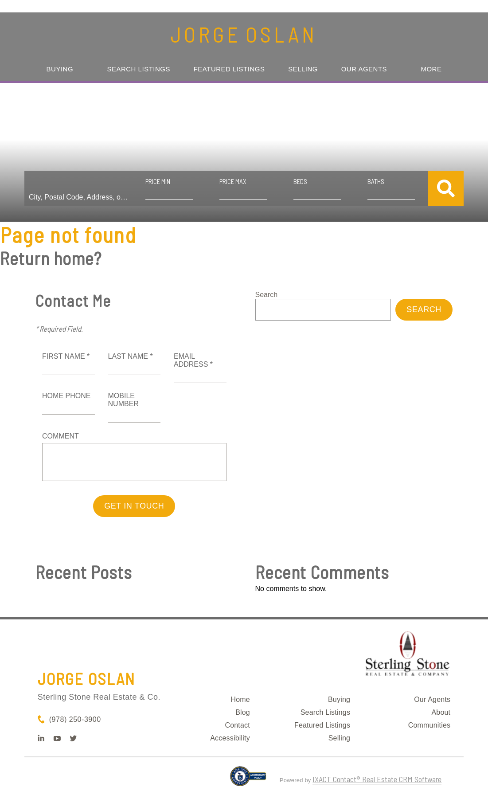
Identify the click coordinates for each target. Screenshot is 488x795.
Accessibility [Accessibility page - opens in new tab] (230, 738)
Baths (375, 181)
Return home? (51, 258)
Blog (242, 712)
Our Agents (364, 69)
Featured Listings (229, 69)
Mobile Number (123, 399)
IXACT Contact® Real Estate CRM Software (376, 779)
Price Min (157, 181)
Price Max (232, 181)
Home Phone (66, 395)
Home (240, 699)
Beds (300, 181)
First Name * (66, 356)
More (431, 69)
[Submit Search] (446, 188)
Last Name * (130, 356)
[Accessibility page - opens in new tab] (248, 780)
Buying (60, 69)
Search (266, 294)
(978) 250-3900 (75, 719)
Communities (429, 725)
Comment (60, 436)
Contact (237, 725)
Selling (303, 69)
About (440, 712)
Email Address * (193, 360)
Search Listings (138, 69)
